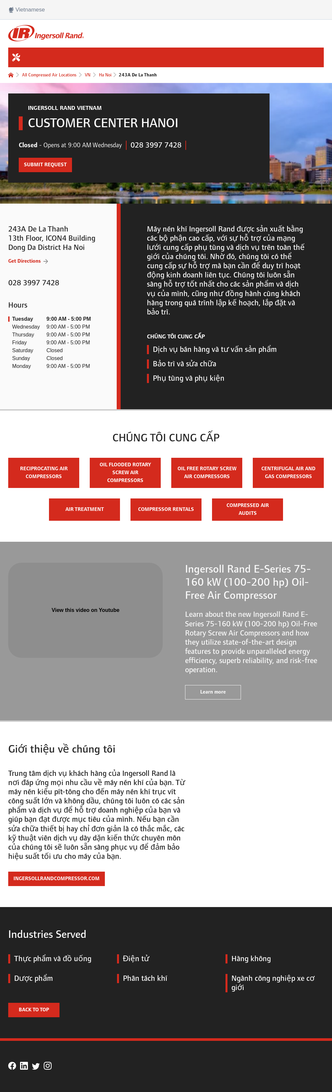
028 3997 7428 (155, 145)
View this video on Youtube (85, 610)
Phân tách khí (142, 978)
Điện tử (133, 958)
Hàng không (248, 958)
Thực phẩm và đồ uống (49, 958)
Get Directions (28, 260)
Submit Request (43, 163)
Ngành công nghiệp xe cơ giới (270, 983)
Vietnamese (26, 10)
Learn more (213, 692)
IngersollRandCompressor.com (56, 879)
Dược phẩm (30, 978)
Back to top (34, 1010)
